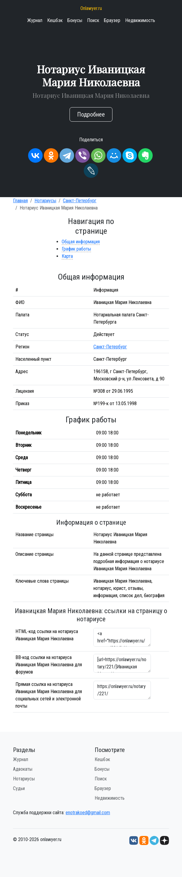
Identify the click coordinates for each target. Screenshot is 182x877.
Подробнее (91, 114)
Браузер (112, 20)
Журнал (34, 20)
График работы (76, 249)
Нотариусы (45, 200)
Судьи (19, 788)
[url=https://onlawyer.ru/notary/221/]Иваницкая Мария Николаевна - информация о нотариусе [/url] (122, 663)
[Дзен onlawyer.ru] (164, 840)
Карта (67, 256)
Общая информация (81, 242)
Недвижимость (140, 20)
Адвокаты (22, 769)
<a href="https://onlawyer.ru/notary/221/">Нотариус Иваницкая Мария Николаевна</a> (122, 637)
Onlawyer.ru (91, 8)
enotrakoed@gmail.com (88, 812)
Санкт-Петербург (79, 200)
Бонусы (74, 20)
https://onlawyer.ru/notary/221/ (122, 690)
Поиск (93, 20)
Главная (20, 200)
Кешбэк (55, 20)
